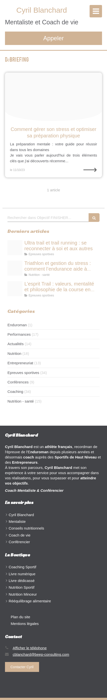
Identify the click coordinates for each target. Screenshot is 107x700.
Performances (19, 334)
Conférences (18, 382)
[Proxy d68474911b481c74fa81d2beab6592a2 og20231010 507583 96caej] (53, 97)
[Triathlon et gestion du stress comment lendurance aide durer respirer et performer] (14, 268)
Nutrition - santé (20, 401)
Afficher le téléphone (30, 648)
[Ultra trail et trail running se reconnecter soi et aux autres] (14, 247)
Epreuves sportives (23, 373)
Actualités (15, 344)
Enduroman (17, 325)
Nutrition (14, 353)
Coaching (15, 391)
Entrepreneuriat (20, 363)
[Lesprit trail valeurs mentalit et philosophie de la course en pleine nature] (14, 288)
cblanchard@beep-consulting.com (41, 654)
